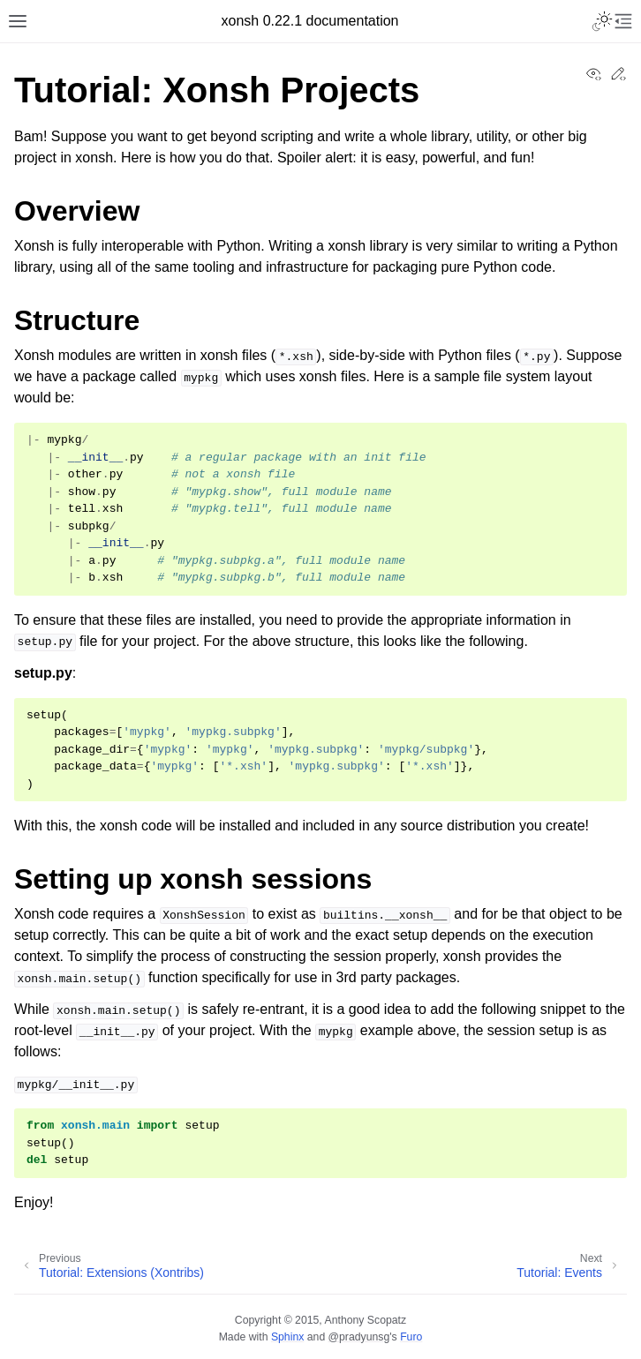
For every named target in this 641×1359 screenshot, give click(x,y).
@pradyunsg (359, 1337)
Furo (411, 1337)
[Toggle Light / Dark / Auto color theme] (602, 21)
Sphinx (287, 1337)
